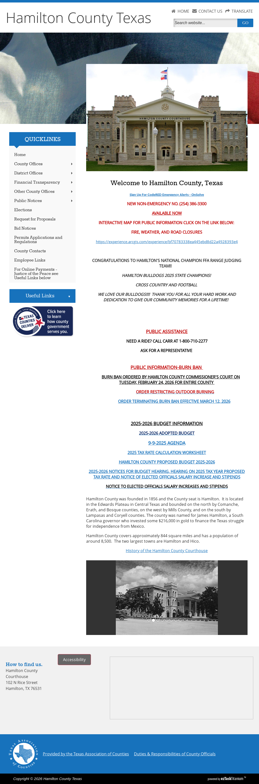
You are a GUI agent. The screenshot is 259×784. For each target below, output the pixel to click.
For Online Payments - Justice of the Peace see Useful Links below (36, 274)
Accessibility (74, 659)
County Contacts (30, 251)
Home (20, 154)
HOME (183, 11)
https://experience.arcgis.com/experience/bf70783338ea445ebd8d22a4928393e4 (167, 241)
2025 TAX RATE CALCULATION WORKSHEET (167, 452)
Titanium (232, 778)
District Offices (44, 173)
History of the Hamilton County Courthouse (167, 550)
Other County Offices (44, 191)
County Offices (44, 164)
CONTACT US (210, 11)
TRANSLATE (242, 11)
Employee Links (29, 260)
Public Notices (44, 201)
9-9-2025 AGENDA (166, 443)
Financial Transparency (44, 182)
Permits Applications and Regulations (38, 240)
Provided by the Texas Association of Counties (86, 754)
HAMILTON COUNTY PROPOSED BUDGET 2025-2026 (167, 462)
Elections (23, 210)
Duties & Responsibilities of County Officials (175, 754)
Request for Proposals (35, 219)
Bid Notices (25, 228)
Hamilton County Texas (78, 17)
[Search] (206, 23)
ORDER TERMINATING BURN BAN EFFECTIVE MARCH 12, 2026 (158, 401)
